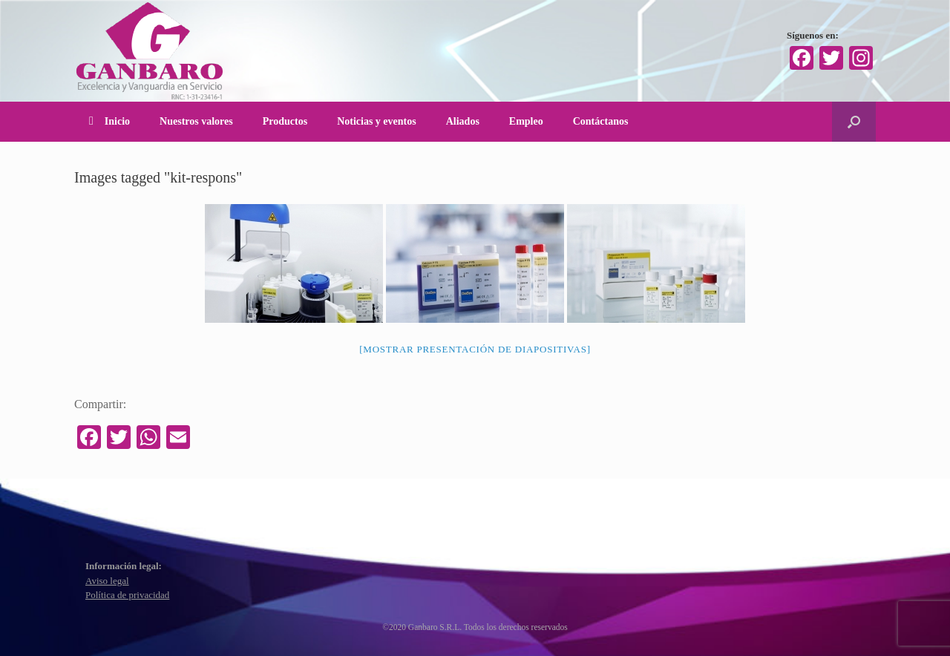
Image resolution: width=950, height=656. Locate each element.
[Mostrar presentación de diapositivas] (474, 349)
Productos (285, 121)
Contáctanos (601, 121)
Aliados (462, 121)
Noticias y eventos (376, 121)
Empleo (526, 121)
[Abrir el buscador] (854, 122)
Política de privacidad (127, 594)
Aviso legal (107, 580)
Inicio (109, 121)
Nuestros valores (196, 121)
